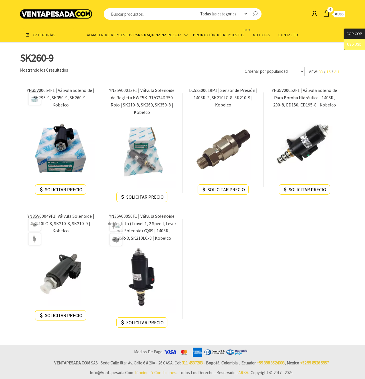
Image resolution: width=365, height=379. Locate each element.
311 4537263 (192, 363)
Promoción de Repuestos (221, 32)
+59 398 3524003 (271, 363)
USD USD (354, 44)
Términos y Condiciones (155, 372)
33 (321, 71)
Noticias (261, 35)
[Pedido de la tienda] (273, 71)
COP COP (353, 34)
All (337, 71)
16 (328, 71)
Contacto (288, 35)
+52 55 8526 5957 (314, 363)
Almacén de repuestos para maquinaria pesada (134, 35)
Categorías (44, 35)
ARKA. (243, 372)
